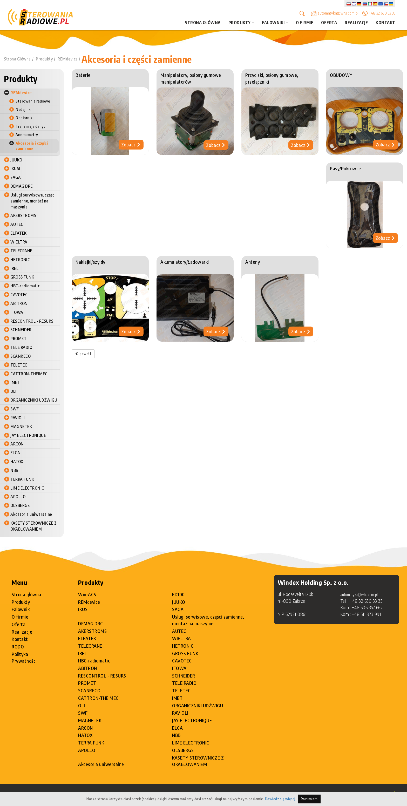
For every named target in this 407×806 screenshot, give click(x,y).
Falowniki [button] (275, 22)
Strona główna (203, 22)
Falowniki (21, 609)
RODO (18, 646)
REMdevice (68, 59)
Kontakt (385, 22)
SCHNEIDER (21, 329)
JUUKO (16, 159)
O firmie (304, 22)
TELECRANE (21, 250)
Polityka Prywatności (24, 657)
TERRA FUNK (22, 479)
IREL (14, 268)
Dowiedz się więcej (280, 799)
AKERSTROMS (23, 215)
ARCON (17, 443)
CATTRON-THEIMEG (29, 373)
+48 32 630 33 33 (382, 13)
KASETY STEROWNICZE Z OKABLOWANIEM (33, 526)
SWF (14, 408)
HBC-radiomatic (25, 285)
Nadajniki (23, 109)
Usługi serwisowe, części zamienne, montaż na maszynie (33, 200)
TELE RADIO (21, 347)
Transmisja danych (32, 126)
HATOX (16, 461)
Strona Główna (17, 59)
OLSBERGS (20, 505)
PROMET (18, 338)
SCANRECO (20, 356)
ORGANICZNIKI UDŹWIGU (33, 400)
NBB (14, 470)
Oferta (329, 22)
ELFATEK (18, 233)
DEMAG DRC (21, 186)
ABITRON (19, 303)
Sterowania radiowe (33, 101)
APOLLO (17, 496)
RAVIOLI (17, 417)
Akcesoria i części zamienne (137, 59)
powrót (83, 353)
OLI (13, 391)
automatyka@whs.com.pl (338, 13)
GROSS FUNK (22, 277)
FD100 (178, 594)
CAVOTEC (19, 294)
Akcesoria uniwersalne (31, 514)
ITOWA (16, 312)
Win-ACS (87, 594)
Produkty (44, 59)
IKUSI (15, 168)
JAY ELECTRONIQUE (28, 435)
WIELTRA (19, 242)
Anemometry (27, 134)
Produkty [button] (241, 22)
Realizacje (356, 22)
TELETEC (18, 365)
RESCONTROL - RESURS (31, 321)
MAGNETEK (21, 426)
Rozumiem (309, 799)
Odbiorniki (24, 117)
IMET (15, 382)
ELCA (15, 452)
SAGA (15, 177)
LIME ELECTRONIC (27, 488)
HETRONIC (20, 259)
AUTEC (16, 224)
